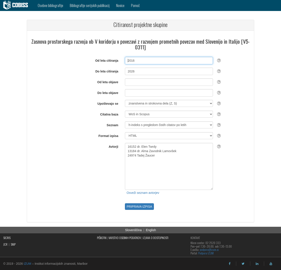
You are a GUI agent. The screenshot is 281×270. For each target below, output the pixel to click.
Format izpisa (108, 136)
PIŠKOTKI (101, 237)
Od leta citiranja (106, 60)
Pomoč (135, 5)
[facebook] (230, 263)
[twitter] (243, 263)
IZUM (27, 263)
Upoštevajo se (107, 103)
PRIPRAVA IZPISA (139, 206)
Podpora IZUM (206, 253)
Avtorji (113, 146)
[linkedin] (257, 263)
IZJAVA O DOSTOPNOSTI (155, 237)
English (151, 230)
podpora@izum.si (209, 249)
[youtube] (271, 263)
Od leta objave (107, 82)
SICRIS (7, 237)
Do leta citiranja (106, 71)
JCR (5, 244)
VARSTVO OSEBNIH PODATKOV (124, 237)
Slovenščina (133, 230)
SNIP (13, 244)
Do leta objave (107, 93)
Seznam (112, 125)
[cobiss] (17, 5)
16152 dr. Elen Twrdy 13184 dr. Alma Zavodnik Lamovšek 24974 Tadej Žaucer (169, 166)
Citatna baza (109, 114)
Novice (120, 5)
